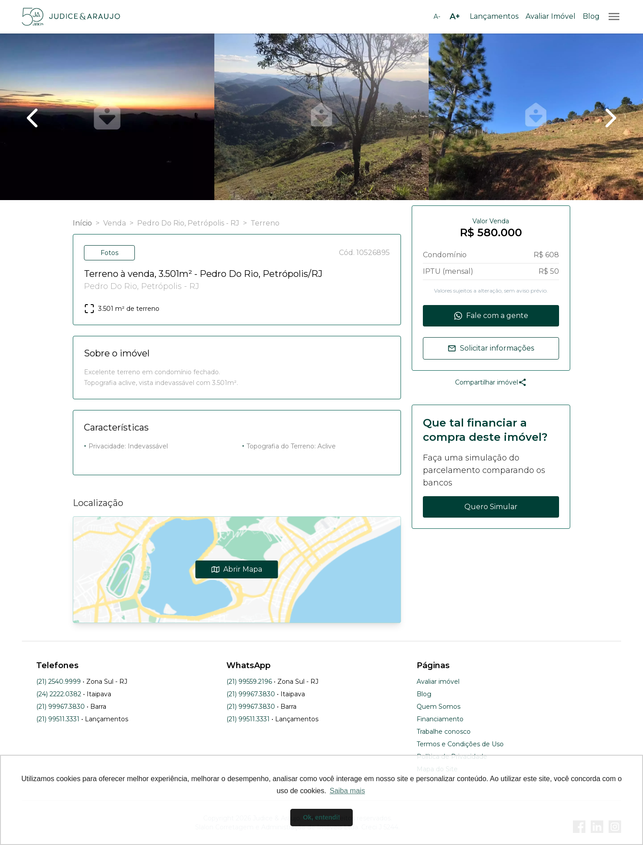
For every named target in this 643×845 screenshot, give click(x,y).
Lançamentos (494, 16)
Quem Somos (438, 707)
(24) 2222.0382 (58, 694)
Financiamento (440, 719)
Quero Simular (491, 506)
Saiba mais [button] (347, 791)
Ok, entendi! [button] (321, 817)
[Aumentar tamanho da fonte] (455, 16)
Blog (591, 16)
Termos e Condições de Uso (460, 744)
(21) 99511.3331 (57, 719)
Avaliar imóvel (438, 682)
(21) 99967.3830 (60, 707)
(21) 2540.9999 (58, 682)
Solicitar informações (490, 348)
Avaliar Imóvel (551, 16)
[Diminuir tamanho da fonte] (437, 16)
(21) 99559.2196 (249, 682)
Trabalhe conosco (444, 732)
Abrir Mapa (237, 569)
